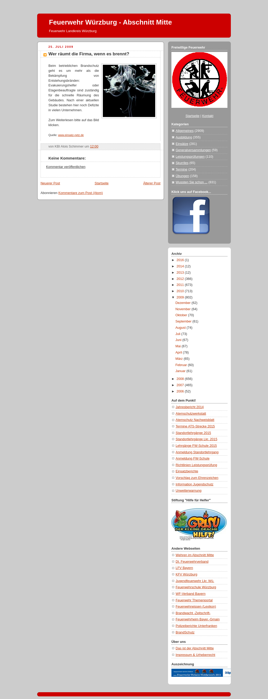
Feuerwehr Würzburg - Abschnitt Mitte (110, 22)
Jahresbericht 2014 (190, 407)
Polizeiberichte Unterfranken (196, 626)
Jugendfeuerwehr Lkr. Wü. (195, 581)
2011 (181, 285)
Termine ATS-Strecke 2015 (195, 426)
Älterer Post (151, 183)
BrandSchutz (185, 632)
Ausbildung (184, 137)
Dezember (183, 303)
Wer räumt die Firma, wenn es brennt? (88, 53)
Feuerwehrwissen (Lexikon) (196, 606)
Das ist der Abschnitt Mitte (195, 648)
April (179, 352)
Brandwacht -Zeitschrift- (193, 613)
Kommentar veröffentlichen (65, 167)
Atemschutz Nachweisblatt (195, 420)
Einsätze (182, 144)
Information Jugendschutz (194, 484)
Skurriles (182, 163)
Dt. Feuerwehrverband (192, 561)
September (183, 321)
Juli (178, 334)
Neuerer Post (50, 183)
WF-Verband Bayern (190, 594)
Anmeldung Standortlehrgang (197, 452)
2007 (181, 385)
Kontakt (207, 116)
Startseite (102, 183)
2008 (181, 379)
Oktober (181, 315)
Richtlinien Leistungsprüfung (196, 465)
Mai (178, 346)
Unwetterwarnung (189, 490)
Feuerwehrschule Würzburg (196, 587)
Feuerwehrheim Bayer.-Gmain (198, 619)
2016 (181, 260)
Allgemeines (185, 131)
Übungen (182, 176)
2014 (181, 266)
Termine (181, 169)
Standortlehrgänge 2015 (193, 433)
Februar (181, 365)
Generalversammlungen (193, 150)
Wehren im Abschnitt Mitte (195, 555)
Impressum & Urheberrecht (195, 655)
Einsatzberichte (187, 471)
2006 (181, 391)
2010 (181, 291)
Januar (180, 371)
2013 (181, 272)
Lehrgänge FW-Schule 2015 (196, 446)
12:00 (94, 146)
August (181, 328)
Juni (178, 340)
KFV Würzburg (186, 574)
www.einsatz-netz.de (71, 135)
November (183, 309)
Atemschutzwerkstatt (191, 413)
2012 (181, 279)
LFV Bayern (184, 568)
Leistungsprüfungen (190, 156)
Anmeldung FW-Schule (192, 458)
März (179, 359)
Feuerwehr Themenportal (194, 600)
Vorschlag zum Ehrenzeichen (197, 478)
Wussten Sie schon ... (192, 182)
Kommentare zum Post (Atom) (80, 193)
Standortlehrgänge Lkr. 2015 (196, 439)
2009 (181, 297)
